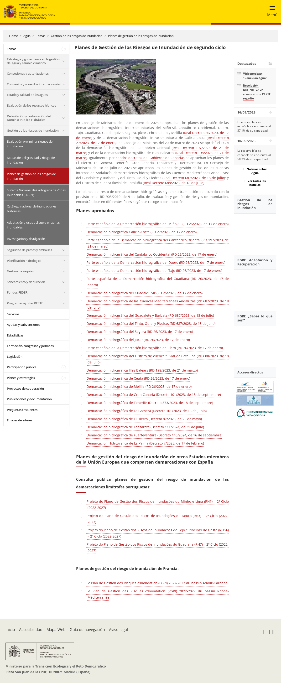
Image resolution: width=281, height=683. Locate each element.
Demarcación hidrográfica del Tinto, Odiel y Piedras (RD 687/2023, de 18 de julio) (151, 323)
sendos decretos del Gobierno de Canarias (150, 157)
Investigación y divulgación (26, 239)
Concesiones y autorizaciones (28, 73)
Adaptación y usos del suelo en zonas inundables (33, 224)
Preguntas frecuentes (22, 410)
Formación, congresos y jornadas (30, 346)
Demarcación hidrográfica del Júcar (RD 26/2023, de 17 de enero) (138, 339)
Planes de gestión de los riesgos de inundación (141, 36)
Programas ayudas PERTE (25, 303)
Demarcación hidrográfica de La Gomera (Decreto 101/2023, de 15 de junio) (147, 411)
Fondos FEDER (17, 292)
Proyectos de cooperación (25, 388)
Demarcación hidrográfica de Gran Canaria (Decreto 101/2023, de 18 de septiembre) (154, 394)
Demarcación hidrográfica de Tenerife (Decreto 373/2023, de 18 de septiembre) (150, 402)
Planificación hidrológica (24, 261)
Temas (40, 36)
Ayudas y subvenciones (23, 324)
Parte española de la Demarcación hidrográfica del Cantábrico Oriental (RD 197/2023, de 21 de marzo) (158, 243)
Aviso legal (118, 629)
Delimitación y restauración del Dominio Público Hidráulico (29, 118)
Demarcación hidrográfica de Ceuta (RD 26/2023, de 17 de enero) (138, 378)
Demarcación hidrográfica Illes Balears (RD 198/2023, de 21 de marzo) (142, 370)
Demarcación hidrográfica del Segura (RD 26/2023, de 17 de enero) (140, 331)
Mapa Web (56, 629)
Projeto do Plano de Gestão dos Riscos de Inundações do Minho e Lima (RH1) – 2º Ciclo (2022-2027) (158, 504)
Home (13, 36)
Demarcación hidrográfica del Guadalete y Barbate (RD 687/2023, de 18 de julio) (150, 315)
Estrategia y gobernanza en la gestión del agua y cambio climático (33, 61)
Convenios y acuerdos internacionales (34, 84)
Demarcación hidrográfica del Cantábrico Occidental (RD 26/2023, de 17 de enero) (152, 254)
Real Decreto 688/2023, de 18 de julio (173, 183)
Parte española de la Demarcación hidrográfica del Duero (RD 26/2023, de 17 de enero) (156, 262)
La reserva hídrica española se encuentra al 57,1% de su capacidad (254, 126)
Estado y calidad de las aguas (27, 95)
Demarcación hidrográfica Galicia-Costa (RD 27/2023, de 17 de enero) (142, 232)
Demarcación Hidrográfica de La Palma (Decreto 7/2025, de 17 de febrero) (145, 443)
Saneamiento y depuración (26, 282)
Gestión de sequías (20, 271)
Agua (27, 36)
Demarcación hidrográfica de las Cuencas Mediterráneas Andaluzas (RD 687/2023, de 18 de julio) (158, 304)
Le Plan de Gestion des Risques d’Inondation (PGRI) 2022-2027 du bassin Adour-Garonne (157, 583)
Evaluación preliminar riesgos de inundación (29, 143)
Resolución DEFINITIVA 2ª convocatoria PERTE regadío (257, 91)
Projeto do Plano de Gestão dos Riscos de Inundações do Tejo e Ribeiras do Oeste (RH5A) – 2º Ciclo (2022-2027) (158, 533)
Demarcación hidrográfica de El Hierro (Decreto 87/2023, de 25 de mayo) (144, 419)
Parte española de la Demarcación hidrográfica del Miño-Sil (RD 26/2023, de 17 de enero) (158, 224)
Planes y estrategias (21, 378)
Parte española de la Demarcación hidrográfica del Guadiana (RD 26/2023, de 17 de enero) (158, 281)
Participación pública (21, 367)
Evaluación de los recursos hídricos (31, 105)
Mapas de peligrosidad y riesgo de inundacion (31, 160)
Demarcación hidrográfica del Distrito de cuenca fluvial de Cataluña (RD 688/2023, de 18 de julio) (158, 359)
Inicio (10, 629)
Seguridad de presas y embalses (29, 250)
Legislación (14, 356)
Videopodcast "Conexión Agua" (255, 76)
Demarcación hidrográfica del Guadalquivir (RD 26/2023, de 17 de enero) (145, 293)
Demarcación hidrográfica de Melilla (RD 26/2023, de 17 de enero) (139, 386)
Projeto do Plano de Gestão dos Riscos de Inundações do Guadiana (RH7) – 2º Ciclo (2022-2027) (158, 547)
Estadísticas (15, 335)
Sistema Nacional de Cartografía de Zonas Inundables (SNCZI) (36, 192)
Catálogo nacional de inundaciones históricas (31, 208)
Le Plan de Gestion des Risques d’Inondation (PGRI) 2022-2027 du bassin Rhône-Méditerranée (158, 594)
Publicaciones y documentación (29, 399)
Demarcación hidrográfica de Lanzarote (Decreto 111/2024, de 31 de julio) (145, 427)
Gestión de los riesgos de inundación (77, 36)
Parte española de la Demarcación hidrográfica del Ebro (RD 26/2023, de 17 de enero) (155, 348)
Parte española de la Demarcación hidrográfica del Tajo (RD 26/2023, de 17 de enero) (154, 270)
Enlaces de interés (19, 420)
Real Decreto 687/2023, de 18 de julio (193, 178)
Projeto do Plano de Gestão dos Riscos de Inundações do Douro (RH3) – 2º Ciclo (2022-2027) (158, 518)
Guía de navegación (87, 629)
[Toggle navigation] (271, 11)
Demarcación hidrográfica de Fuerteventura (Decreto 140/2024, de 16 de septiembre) (154, 435)
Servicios (13, 314)
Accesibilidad (30, 629)
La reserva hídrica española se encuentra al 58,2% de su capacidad (254, 155)
